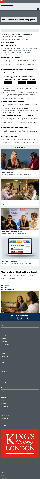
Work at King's (8, 404)
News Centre (8, 392)
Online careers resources (8, 202)
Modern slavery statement (10, 469)
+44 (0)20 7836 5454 (5, 415)
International (8, 339)
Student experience (9, 345)
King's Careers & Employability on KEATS (12, 232)
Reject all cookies (22, 82)
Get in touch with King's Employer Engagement (13, 98)
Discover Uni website (15, 112)
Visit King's (7, 401)
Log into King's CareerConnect (9, 261)
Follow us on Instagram (5, 282)
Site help (7, 472)
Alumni (7, 362)
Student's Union (8, 398)
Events (7, 395)
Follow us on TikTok (4, 287)
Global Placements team (10, 139)
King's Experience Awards (26, 130)
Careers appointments (7, 172)
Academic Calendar (9, 383)
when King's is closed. (12, 66)
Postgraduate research (10, 336)
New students (8, 354)
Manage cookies (8, 82)
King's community (9, 406)
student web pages (7, 106)
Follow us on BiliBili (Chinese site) (7, 289)
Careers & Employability (8, 5)
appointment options (26, 50)
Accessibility (7, 475)
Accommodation (9, 374)
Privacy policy (8, 466)
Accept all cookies (31, 82)
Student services (9, 371)
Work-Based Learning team (11, 118)
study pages (25, 108)
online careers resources (23, 34)
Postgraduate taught (9, 333)
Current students (9, 357)
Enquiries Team (8, 60)
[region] (20, 78)
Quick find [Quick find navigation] (19, 30)
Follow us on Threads (5, 284)
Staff (6, 359)
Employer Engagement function (16, 88)
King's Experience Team (10, 130)
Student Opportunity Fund (31, 131)
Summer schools (9, 342)
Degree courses (9, 330)
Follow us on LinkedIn (5, 285)
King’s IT (7, 380)
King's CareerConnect (9, 34)
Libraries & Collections (10, 377)
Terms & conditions (9, 464)
